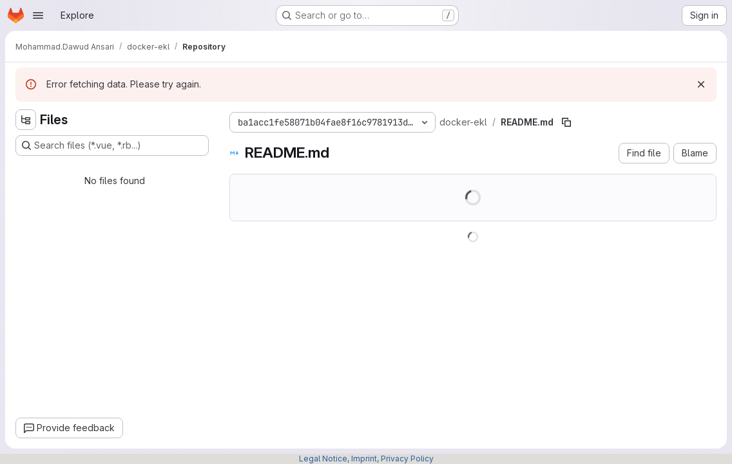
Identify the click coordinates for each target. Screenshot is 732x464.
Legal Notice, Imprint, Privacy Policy (366, 458)
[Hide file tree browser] (25, 119)
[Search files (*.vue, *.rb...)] (112, 145)
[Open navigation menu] (38, 15)
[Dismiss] (701, 84)
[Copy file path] (566, 122)
